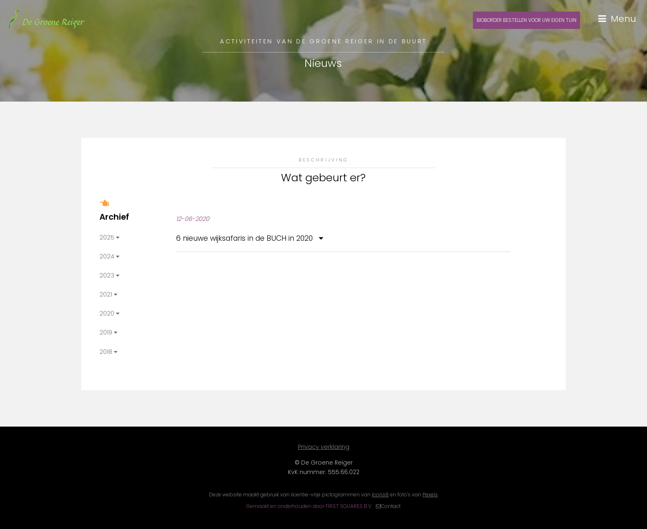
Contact (391, 506)
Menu (623, 18)
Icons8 (380, 494)
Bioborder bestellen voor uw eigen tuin (526, 20)
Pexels (430, 494)
